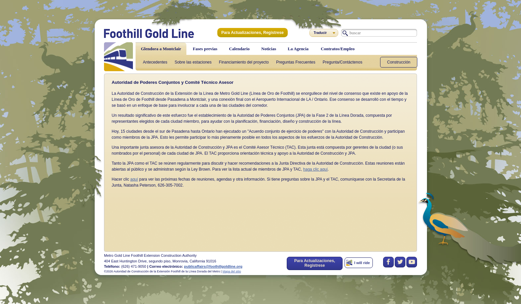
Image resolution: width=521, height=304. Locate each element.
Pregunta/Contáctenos (342, 62)
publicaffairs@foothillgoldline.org (213, 266)
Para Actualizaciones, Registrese (252, 32)
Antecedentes (155, 62)
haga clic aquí (315, 169)
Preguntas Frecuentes (295, 62)
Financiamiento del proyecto (244, 62)
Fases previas (205, 48)
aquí (134, 179)
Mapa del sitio (232, 271)
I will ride (362, 263)
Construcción (398, 62)
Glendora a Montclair (161, 48)
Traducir (320, 33)
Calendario (239, 48)
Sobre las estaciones (192, 62)
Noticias (268, 48)
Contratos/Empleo (338, 48)
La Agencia (298, 48)
